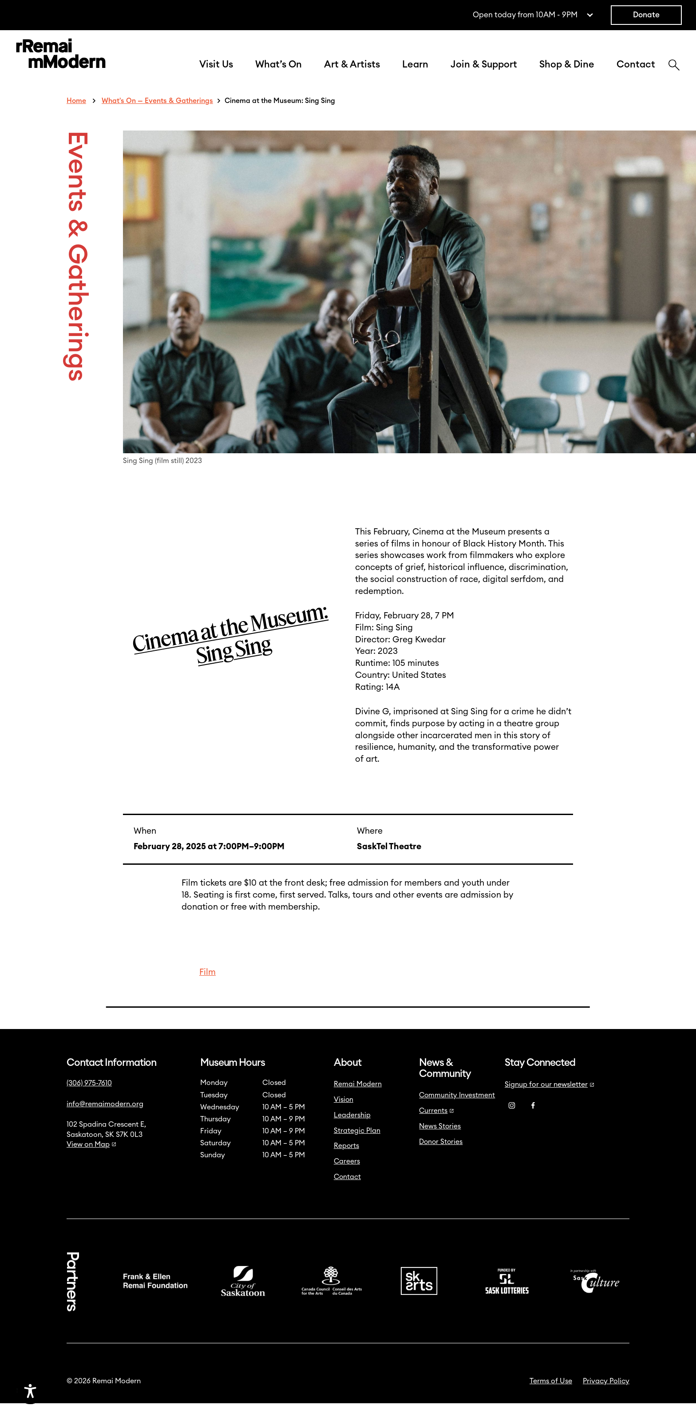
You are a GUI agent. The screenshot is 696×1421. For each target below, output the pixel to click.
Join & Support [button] (484, 73)
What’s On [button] (278, 73)
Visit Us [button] (216, 73)
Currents (436, 1128)
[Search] (674, 75)
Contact (636, 73)
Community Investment (457, 1112)
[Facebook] (533, 1123)
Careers (347, 1179)
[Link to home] (60, 64)
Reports (346, 1163)
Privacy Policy (606, 1398)
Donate (646, 15)
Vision (343, 1117)
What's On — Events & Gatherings (157, 118)
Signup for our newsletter (549, 1102)
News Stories (440, 1144)
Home (76, 118)
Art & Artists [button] (352, 73)
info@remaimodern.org (105, 1121)
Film (207, 990)
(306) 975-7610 (89, 1100)
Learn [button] (415, 73)
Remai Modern (358, 1101)
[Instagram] (512, 1123)
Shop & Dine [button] (566, 73)
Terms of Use (551, 1398)
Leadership (352, 1132)
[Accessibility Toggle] (73, 1390)
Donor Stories (441, 1159)
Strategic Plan (357, 1148)
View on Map (91, 1162)
